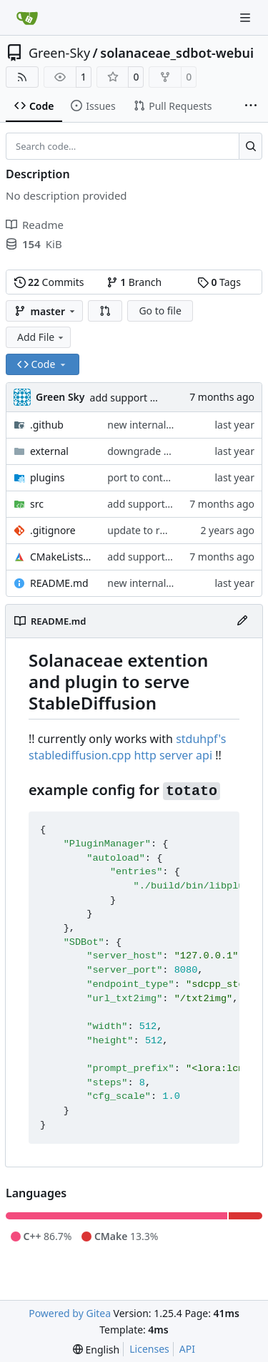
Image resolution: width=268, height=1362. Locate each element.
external (49, 451)
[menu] (96, 1349)
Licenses (149, 1349)
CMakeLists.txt (61, 556)
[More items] (250, 106)
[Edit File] (242, 621)
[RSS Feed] (22, 77)
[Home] (27, 18)
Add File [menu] (41, 337)
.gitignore (53, 530)
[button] (105, 311)
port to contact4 (144, 477)
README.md (59, 583)
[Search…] (250, 146)
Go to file (160, 310)
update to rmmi (144, 530)
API (187, 1349)
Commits (49, 282)
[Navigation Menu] (246, 17)
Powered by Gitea (70, 1313)
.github (47, 424)
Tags (219, 282)
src (37, 504)
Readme (35, 224)
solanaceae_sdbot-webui (177, 53)
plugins (47, 477)
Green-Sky (59, 53)
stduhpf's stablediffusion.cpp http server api (127, 747)
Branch (134, 282)
